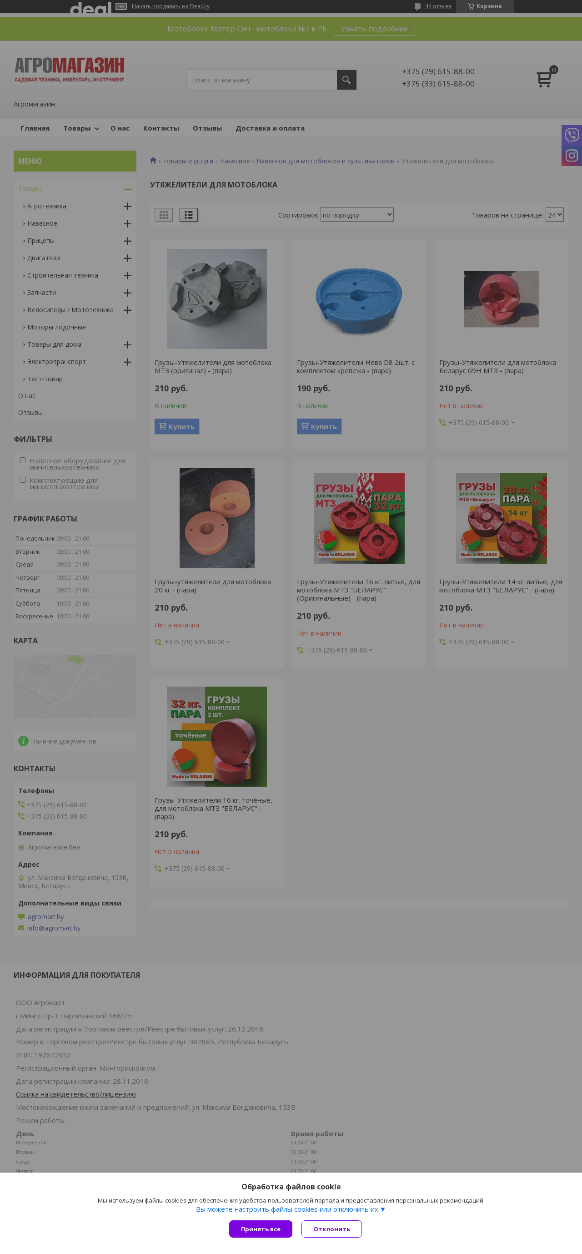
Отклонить (331, 1229)
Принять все (261, 1229)
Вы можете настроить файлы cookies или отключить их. (288, 1209)
